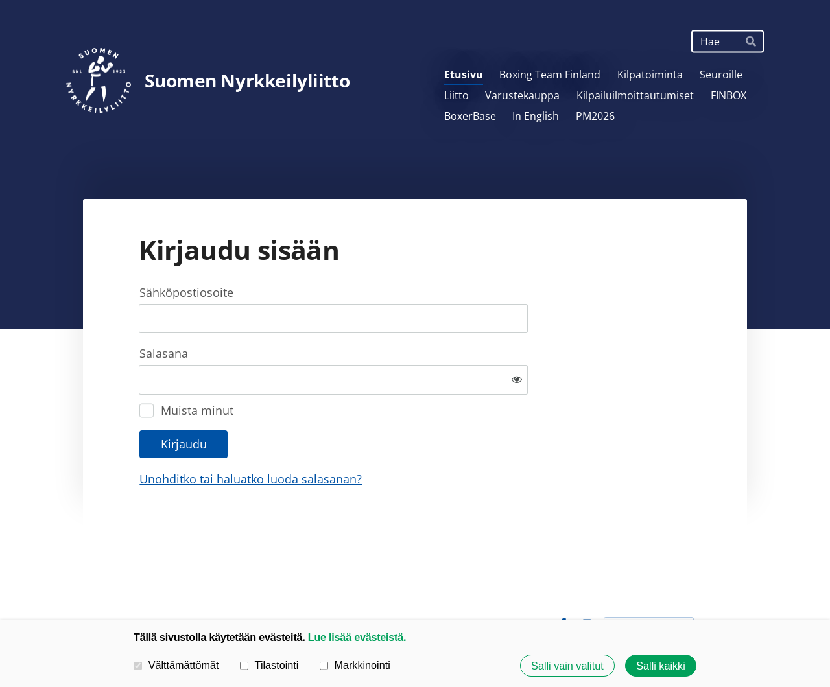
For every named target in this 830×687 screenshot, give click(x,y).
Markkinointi (355, 665)
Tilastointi (269, 665)
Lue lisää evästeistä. (357, 637)
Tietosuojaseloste (453, 583)
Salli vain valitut (567, 665)
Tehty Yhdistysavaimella (649, 583)
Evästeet (524, 583)
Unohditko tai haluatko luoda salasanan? (390, 437)
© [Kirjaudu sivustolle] (141, 583)
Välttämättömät (176, 665)
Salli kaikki (660, 665)
